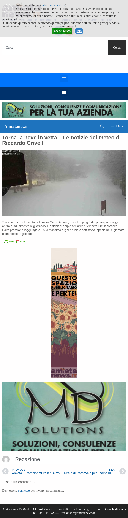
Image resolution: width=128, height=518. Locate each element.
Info (79, 31)
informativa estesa (53, 5)
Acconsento (62, 31)
